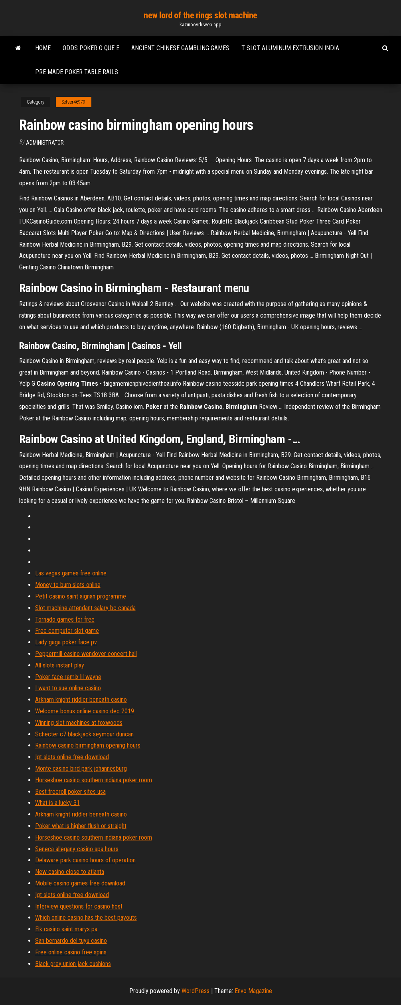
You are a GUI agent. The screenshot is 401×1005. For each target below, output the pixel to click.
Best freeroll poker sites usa (70, 791)
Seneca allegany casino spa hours (77, 849)
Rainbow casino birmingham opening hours (87, 745)
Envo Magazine (253, 991)
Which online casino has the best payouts (86, 917)
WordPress (195, 991)
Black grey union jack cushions (73, 964)
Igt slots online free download (72, 757)
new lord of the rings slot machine (200, 15)
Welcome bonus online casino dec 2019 (84, 711)
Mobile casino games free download (80, 883)
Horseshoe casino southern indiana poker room (93, 780)
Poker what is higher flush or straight (80, 826)
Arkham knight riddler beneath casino (81, 699)
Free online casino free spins (71, 952)
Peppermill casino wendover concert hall (86, 654)
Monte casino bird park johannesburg (81, 768)
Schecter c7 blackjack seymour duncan (84, 734)
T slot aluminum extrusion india (290, 48)
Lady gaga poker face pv (66, 642)
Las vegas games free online (71, 573)
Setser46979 (73, 102)
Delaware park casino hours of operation (85, 860)
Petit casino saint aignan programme (80, 596)
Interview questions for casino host (78, 906)
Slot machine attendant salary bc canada (85, 608)
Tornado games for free (65, 619)
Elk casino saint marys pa (66, 929)
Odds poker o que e (91, 48)
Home (43, 48)
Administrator (45, 142)
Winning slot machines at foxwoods (78, 722)
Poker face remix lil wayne (68, 677)
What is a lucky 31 (57, 803)
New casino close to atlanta (69, 871)
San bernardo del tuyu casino (71, 940)
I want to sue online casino (68, 688)
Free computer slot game (67, 630)
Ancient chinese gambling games (180, 48)
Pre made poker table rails (76, 72)
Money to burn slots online (68, 585)
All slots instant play (59, 665)
